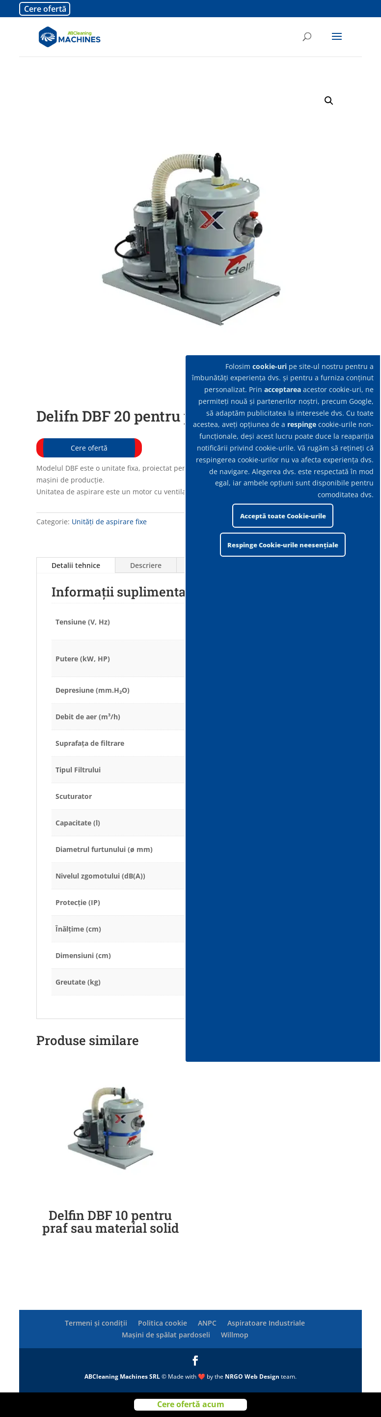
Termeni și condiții (96, 1323)
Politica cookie (162, 1323)
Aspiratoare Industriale (266, 1323)
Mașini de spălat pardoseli (166, 1334)
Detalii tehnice (76, 565)
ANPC (207, 1323)
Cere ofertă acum (190, 1404)
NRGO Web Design (252, 1376)
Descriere (146, 565)
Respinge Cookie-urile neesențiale (282, 544)
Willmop (234, 1334)
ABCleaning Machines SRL (123, 1376)
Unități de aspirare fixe (109, 521)
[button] (329, 101)
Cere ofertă (45, 8)
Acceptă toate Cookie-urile (283, 515)
